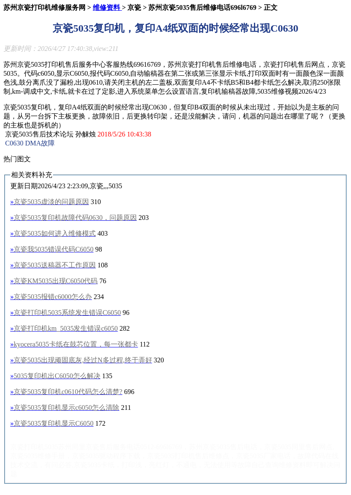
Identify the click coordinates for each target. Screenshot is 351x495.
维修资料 (107, 7)
